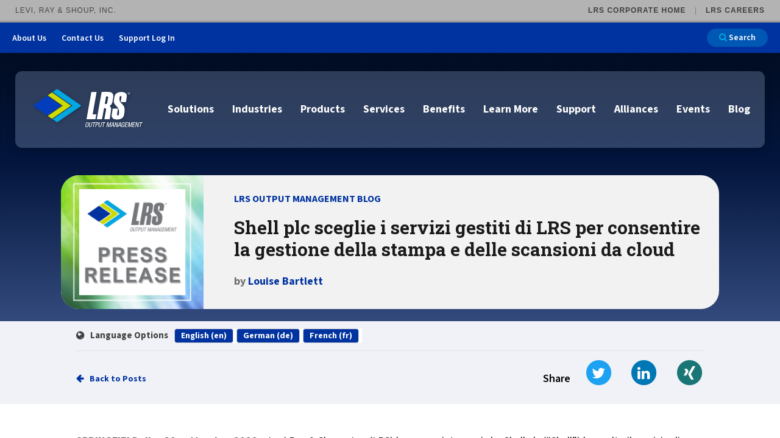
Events (693, 109)
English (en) (204, 336)
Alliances (636, 109)
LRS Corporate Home (637, 10)
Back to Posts (118, 379)
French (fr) (331, 336)
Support (576, 109)
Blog (739, 109)
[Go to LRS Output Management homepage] (88, 108)
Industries (257, 109)
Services (384, 109)
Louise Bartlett (285, 281)
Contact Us (83, 38)
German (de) (268, 336)
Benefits (444, 109)
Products (322, 109)
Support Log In (147, 38)
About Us (29, 38)
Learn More (510, 109)
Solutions (191, 109)
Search (737, 38)
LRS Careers (735, 10)
